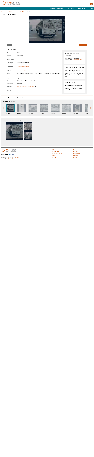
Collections (70, 8)
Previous (3, 108)
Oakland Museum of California (7, 11)
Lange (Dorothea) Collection (21, 11)
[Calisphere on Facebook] (13, 154)
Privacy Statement (77, 153)
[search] (91, 4)
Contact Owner (82, 45)
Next (90, 108)
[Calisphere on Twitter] (10, 154)
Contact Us (75, 157)
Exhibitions (81, 8)
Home (53, 149)
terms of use (75, 75)
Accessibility (75, 155)
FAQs (74, 149)
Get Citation (10, 45)
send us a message (76, 90)
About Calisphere (55, 151)
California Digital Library (13, 159)
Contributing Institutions (56, 8)
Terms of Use (75, 151)
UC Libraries (16, 157)
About (91, 8)
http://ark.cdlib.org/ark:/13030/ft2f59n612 (25, 86)
